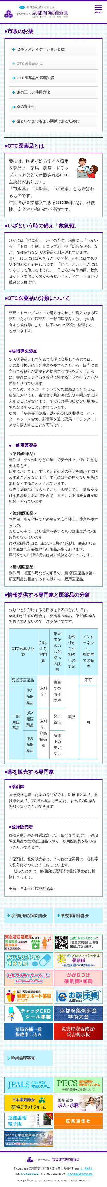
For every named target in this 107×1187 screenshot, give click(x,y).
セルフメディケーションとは (41, 49)
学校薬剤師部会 (75, 915)
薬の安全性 (26, 106)
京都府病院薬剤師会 (29, 915)
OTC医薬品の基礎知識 (35, 78)
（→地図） (86, 1168)
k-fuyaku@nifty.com (80, 1173)
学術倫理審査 (23, 1058)
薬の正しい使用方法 (33, 92)
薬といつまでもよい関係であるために (48, 121)
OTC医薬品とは (30, 63)
